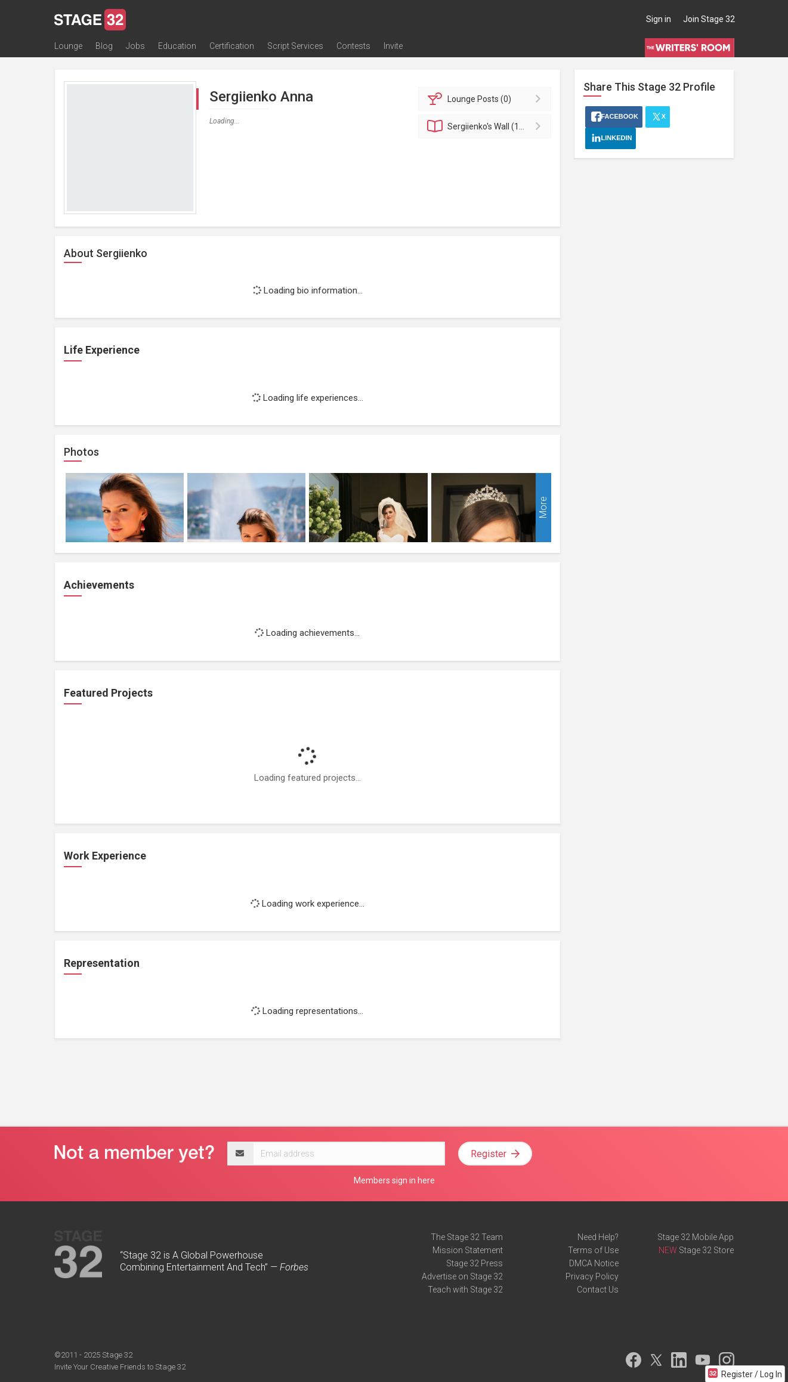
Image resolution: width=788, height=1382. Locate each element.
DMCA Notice (594, 1263)
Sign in (658, 19)
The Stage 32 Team (467, 1237)
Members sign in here (394, 1180)
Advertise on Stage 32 (462, 1276)
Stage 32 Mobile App (695, 1237)
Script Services (295, 46)
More (543, 508)
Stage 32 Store (706, 1250)
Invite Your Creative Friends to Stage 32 (120, 1366)
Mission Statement (467, 1250)
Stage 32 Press (474, 1263)
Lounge (68, 46)
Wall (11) (486, 126)
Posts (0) (486, 99)
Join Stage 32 (709, 19)
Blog (104, 46)
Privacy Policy (592, 1276)
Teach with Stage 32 (465, 1289)
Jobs (135, 46)
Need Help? (598, 1237)
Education (177, 46)
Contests (353, 46)
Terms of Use (593, 1250)
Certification (231, 46)
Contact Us (598, 1289)
